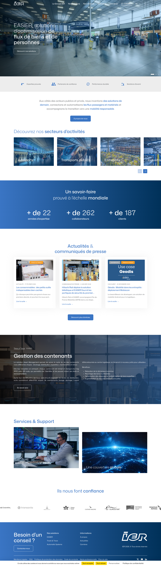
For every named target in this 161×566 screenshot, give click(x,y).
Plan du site (103, 559)
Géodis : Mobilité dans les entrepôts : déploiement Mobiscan (125, 289)
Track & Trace (52, 541)
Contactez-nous (23, 548)
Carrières (114, 3)
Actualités (102, 3)
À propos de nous (80, 118)
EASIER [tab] (29, 348)
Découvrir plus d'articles (80, 317)
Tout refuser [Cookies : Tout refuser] (101, 563)
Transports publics (75, 160)
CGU (31, 559)
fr (136, 4)
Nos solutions (74, 3)
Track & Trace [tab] (19, 348)
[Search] (145, 4)
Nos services (88, 3)
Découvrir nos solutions (26, 51)
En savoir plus (22, 388)
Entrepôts (112, 160)
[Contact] (126, 3)
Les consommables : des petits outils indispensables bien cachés (33, 289)
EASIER (50, 537)
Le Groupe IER (58, 3)
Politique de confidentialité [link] (133, 563)
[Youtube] (142, 559)
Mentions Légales (20, 559)
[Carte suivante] (145, 171)
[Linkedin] (146, 559)
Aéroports (25, 160)
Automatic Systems (54, 544)
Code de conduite (71, 559)
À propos (83, 537)
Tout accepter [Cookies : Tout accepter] (87, 563)
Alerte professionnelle (88, 559)
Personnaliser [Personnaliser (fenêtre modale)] (114, 563)
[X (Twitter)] (138, 559)
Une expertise (34, 462)
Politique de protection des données (48, 559)
